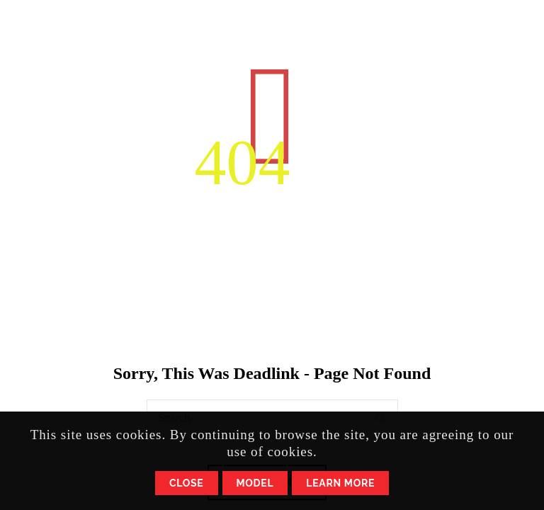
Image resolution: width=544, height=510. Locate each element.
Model (255, 483)
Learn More (340, 483)
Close (186, 483)
